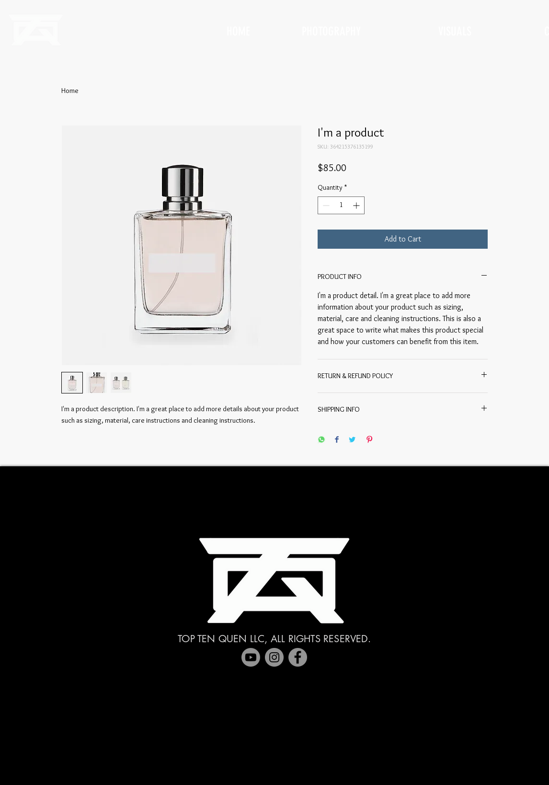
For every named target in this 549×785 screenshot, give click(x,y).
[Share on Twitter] (352, 440)
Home (70, 90)
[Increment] (357, 205)
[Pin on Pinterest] (369, 440)
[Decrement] (325, 205)
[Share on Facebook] (337, 440)
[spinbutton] (341, 205)
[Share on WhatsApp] (321, 440)
